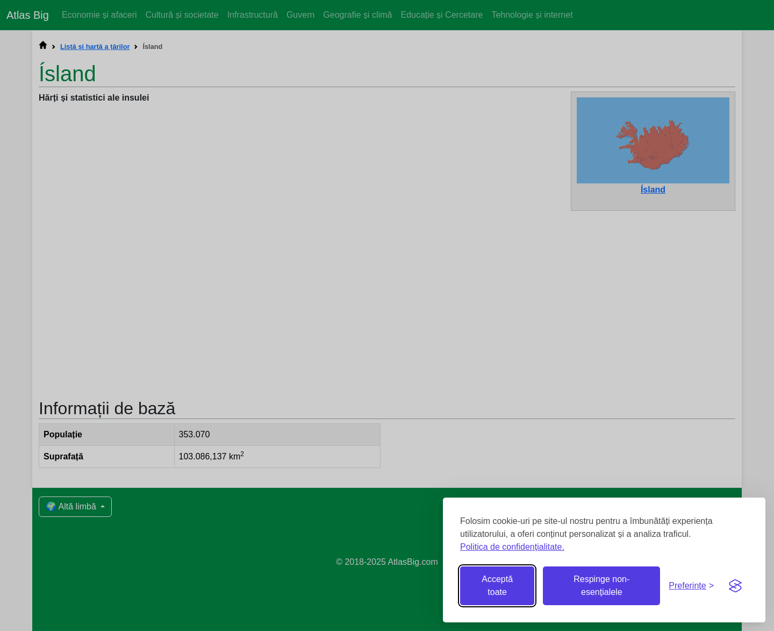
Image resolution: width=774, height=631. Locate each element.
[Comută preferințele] (691, 585)
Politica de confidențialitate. (512, 546)
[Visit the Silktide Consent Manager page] (735, 586)
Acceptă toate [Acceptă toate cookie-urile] (497, 586)
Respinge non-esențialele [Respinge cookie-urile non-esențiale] (601, 586)
